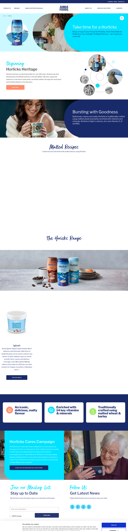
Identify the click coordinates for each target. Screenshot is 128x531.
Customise (114, 521)
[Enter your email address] (34, 473)
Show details (26, 526)
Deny (113, 526)
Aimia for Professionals (34, 8)
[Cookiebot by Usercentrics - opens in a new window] (11, 527)
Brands (17, 8)
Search (110, 1)
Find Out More (17, 340)
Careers (120, 8)
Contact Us (121, 1)
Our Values (51, 494)
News (115, 1)
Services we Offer (104, 8)
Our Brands (32, 497)
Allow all (113, 515)
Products (7, 8)
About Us (89, 8)
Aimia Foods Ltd (15, 494)
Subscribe (46, 479)
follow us (114, 508)
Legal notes (71, 494)
